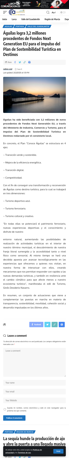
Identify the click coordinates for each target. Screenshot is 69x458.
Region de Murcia (25, 432)
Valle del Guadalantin (38, 26)
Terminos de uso (24, 453)
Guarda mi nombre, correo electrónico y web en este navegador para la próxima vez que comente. (36, 409)
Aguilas (8, 26)
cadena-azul (7, 69)
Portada (20, 26)
